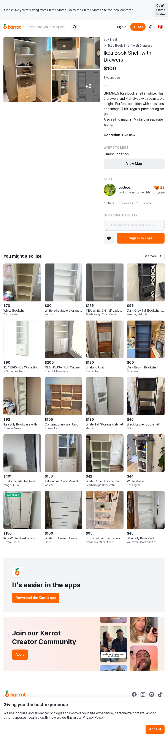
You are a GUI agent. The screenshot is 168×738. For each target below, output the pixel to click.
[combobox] (49, 27)
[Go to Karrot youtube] (151, 694)
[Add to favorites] (109, 238)
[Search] (74, 27)
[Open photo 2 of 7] (64, 53)
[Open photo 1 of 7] (27, 69)
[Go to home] (12, 27)
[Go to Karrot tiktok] (160, 694)
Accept (155, 729)
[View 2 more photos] (88, 86)
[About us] (151, 27)
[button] (153, 256)
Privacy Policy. (93, 717)
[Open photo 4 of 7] (64, 86)
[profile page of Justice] (110, 190)
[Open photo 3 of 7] (88, 53)
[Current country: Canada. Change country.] (160, 27)
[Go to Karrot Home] (15, 694)
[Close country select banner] (163, 5)
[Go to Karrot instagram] (143, 694)
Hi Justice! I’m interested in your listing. (134, 225)
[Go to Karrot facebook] (134, 694)
